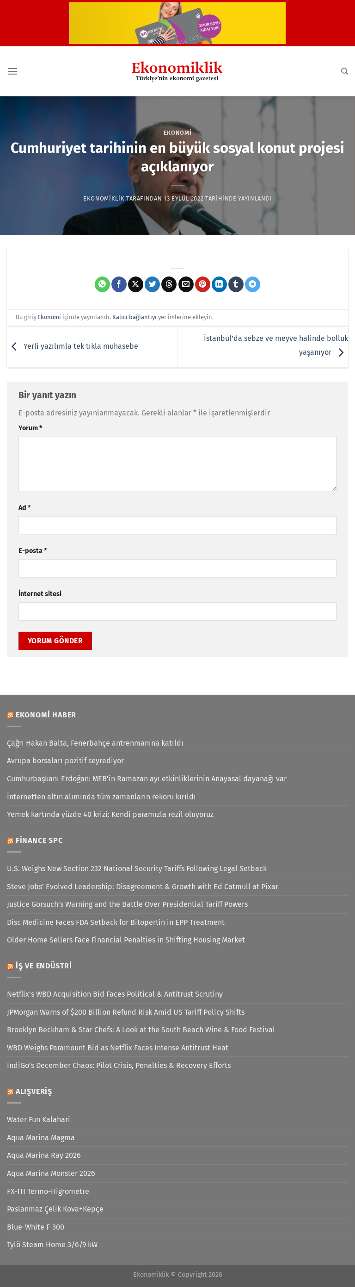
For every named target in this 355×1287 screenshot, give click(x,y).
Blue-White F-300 (35, 1227)
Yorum (30, 428)
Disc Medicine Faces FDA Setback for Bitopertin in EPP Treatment (116, 922)
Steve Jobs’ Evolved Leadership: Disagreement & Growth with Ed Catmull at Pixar (142, 886)
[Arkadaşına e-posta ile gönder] (186, 284)
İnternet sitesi (39, 594)
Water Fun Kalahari (38, 1119)
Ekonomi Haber (46, 714)
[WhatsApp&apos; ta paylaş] (102, 284)
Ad (24, 508)
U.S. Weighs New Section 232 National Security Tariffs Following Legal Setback (137, 868)
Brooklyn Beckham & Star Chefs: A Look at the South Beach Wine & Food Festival (141, 1029)
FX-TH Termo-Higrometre (48, 1191)
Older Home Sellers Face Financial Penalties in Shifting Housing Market (126, 939)
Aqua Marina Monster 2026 (51, 1173)
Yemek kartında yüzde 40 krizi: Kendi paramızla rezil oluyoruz (110, 814)
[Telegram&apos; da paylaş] (252, 284)
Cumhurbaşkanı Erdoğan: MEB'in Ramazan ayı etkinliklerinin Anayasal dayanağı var (147, 778)
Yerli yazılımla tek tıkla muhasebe (72, 346)
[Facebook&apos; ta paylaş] (119, 284)
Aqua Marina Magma (41, 1137)
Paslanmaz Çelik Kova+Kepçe (55, 1209)
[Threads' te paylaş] (169, 284)
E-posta (32, 551)
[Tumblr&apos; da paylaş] (236, 284)
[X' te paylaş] (135, 284)
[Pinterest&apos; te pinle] (202, 284)
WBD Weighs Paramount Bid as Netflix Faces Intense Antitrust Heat (117, 1047)
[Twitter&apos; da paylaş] (152, 284)
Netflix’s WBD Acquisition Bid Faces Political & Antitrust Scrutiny (115, 994)
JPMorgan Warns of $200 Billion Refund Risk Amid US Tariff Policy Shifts (126, 1012)
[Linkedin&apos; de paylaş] (219, 284)
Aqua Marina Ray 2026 (44, 1155)
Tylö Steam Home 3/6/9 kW (52, 1244)
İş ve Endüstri (44, 965)
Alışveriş (34, 1091)
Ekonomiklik (103, 198)
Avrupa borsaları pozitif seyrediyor (65, 760)
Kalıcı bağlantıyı (134, 317)
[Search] (344, 71)
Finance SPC (39, 840)
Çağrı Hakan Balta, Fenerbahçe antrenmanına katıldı (95, 743)
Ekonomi (178, 132)
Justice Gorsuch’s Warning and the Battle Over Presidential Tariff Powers (127, 904)
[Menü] (12, 71)
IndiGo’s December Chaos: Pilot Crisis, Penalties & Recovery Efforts (119, 1065)
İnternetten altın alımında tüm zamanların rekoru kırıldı (101, 796)
